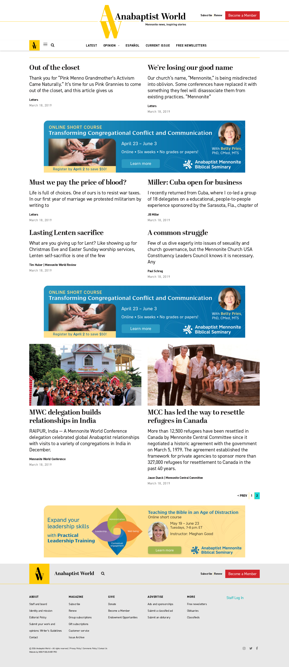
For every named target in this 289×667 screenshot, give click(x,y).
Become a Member (242, 15)
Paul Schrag (155, 271)
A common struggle (178, 233)
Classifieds (193, 617)
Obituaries (193, 611)
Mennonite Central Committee (184, 478)
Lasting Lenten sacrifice (66, 233)
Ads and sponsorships (160, 604)
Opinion (111, 45)
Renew (218, 15)
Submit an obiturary (159, 617)
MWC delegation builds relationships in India (65, 417)
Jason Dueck (155, 478)
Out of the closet (54, 68)
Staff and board (38, 604)
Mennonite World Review (60, 265)
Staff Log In (235, 597)
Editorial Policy (38, 617)
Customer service (79, 631)
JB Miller (153, 214)
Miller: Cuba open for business (195, 183)
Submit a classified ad (160, 611)
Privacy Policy (75, 648)
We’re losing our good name (190, 68)
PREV (243, 496)
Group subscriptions (80, 617)
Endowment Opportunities (122, 617)
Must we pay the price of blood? (78, 183)
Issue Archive (76, 637)
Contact (33, 637)
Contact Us (102, 648)
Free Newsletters (191, 45)
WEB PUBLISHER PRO (48, 652)
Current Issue (158, 45)
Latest (91, 45)
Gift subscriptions (78, 624)
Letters (33, 100)
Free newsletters (197, 604)
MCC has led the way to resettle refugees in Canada (196, 417)
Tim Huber (36, 265)
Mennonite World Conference (47, 459)
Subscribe (206, 15)
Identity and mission (40, 611)
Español (132, 45)
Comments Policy (90, 648)
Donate (112, 604)
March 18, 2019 (40, 105)
